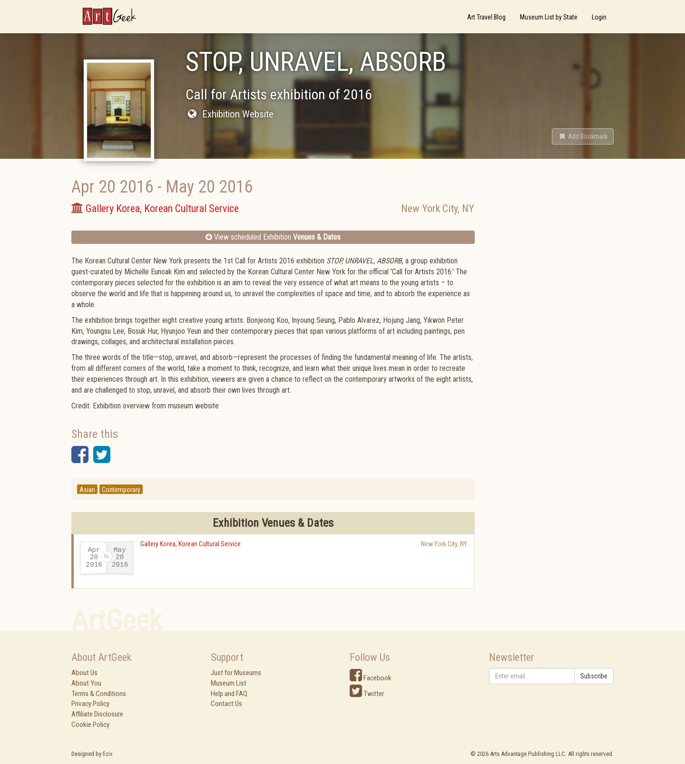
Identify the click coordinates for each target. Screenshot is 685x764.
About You (86, 683)
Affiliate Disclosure (97, 714)
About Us (84, 672)
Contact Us (226, 703)
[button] (583, 136)
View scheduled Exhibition (273, 237)
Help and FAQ (229, 693)
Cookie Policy (90, 724)
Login (599, 17)
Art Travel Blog (486, 17)
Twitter (367, 693)
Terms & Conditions (98, 693)
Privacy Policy (90, 703)
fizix (108, 753)
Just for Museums (236, 672)
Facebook (370, 678)
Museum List (228, 683)
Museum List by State (548, 17)
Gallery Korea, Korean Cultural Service (190, 544)
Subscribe (593, 676)
